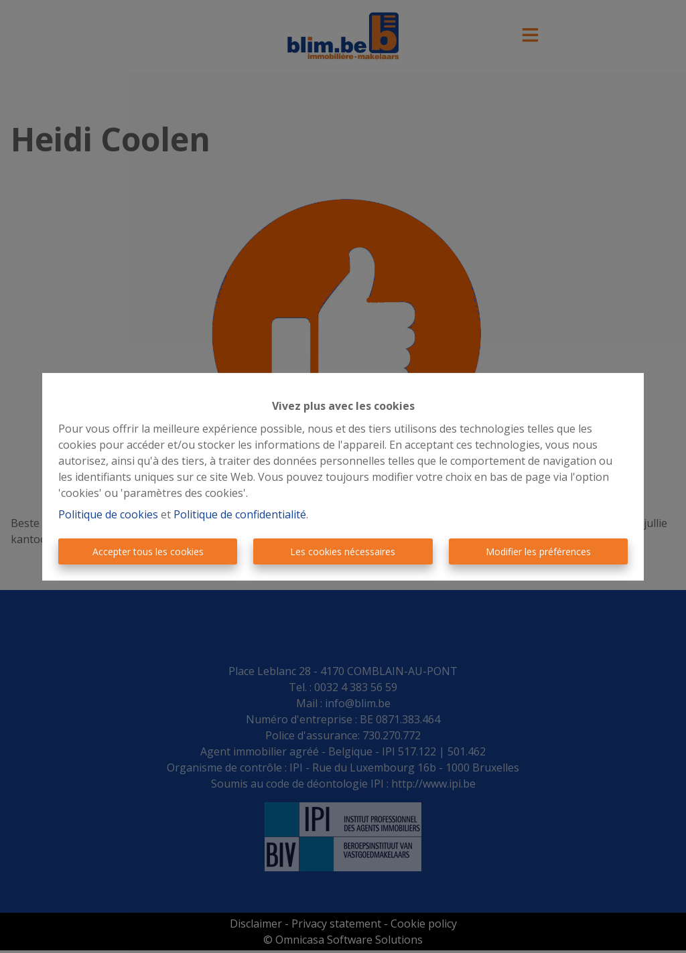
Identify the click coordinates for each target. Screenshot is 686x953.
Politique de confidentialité (240, 514)
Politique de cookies (108, 514)
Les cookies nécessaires (342, 551)
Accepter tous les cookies (148, 551)
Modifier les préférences (538, 551)
